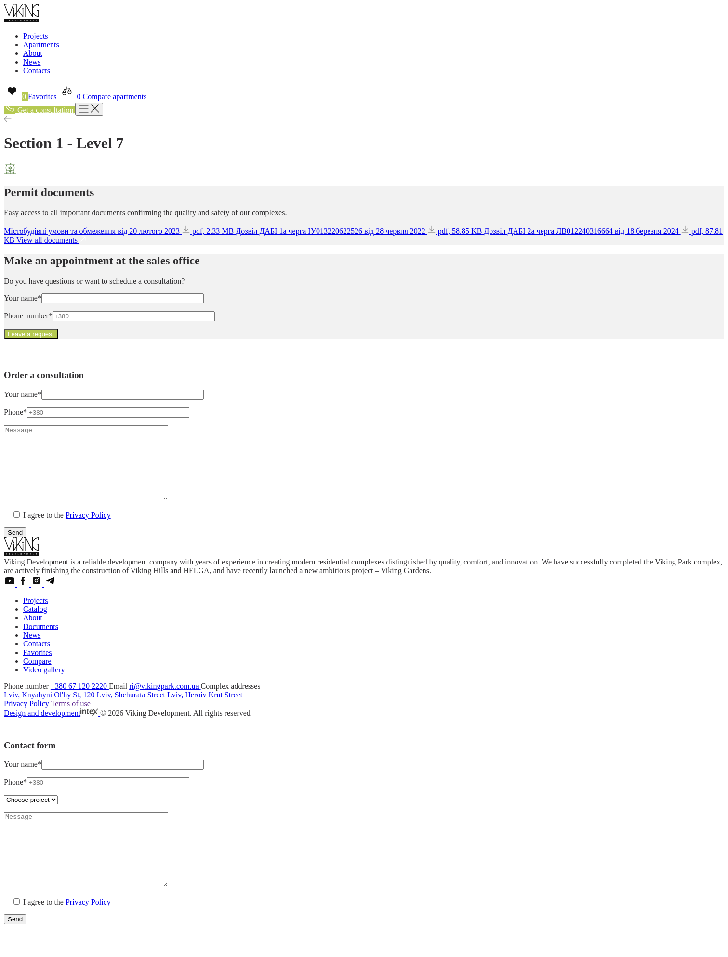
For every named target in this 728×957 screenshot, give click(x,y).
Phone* (15, 412)
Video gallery (44, 684)
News (31, 62)
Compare (37, 675)
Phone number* (28, 316)
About (32, 53)
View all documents (51, 240)
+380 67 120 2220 (80, 700)
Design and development (52, 727)
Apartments (41, 44)
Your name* (22, 298)
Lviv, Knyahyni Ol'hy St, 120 (50, 709)
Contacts (36, 70)
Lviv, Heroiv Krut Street (204, 709)
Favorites (37, 667)
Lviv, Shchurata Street (132, 709)
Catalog (35, 623)
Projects (35, 36)
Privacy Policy (88, 529)
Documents (40, 641)
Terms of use (70, 718)
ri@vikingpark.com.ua (164, 700)
